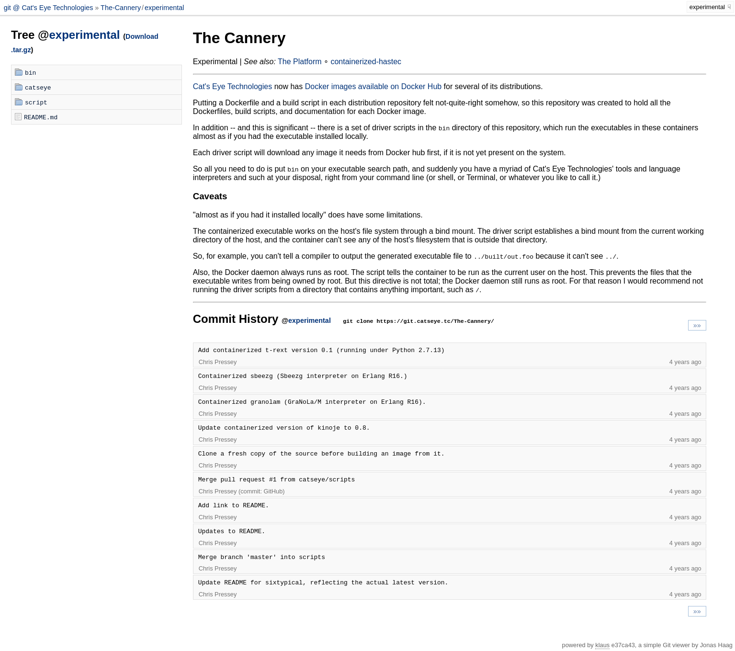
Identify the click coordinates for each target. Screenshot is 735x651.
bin (30, 72)
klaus (602, 645)
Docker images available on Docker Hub (373, 86)
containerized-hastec (365, 61)
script (36, 102)
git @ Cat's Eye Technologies (49, 7)
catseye (38, 87)
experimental (164, 7)
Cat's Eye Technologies (232, 86)
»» (697, 325)
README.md (40, 117)
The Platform (300, 61)
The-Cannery (121, 7)
